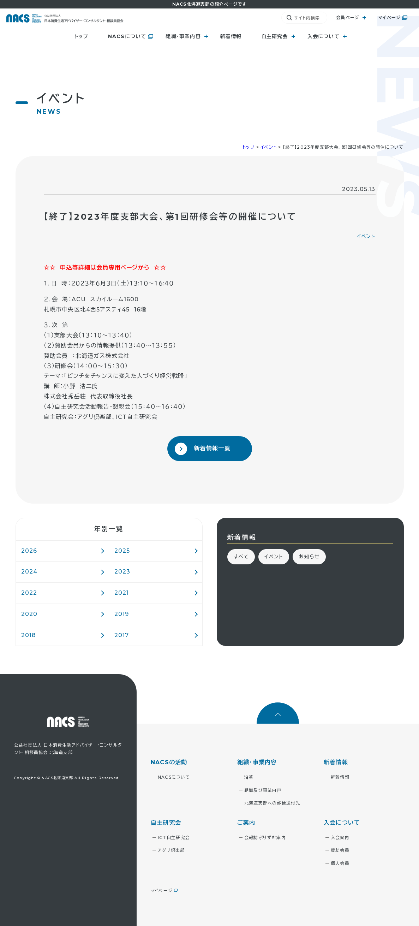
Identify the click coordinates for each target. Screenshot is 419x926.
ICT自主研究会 (174, 837)
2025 (122, 550)
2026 (29, 550)
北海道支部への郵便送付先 (272, 803)
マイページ (389, 17)
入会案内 (340, 837)
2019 (121, 614)
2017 (121, 635)
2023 (122, 571)
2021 (121, 592)
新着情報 (231, 36)
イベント (366, 236)
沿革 (248, 777)
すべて (241, 556)
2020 (29, 614)
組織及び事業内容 (263, 790)
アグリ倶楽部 (171, 850)
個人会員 (340, 863)
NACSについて (127, 36)
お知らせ (309, 556)
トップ (81, 36)
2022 (29, 592)
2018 (28, 635)
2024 (29, 571)
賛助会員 (340, 850)
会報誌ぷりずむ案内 (265, 837)
